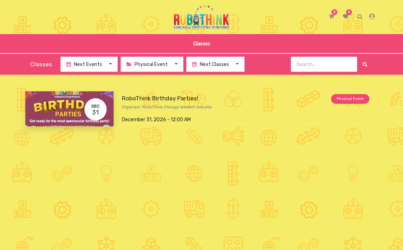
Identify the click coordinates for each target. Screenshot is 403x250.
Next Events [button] (84, 64)
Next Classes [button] (211, 64)
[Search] (365, 64)
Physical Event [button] (147, 64)
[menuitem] (201, 43)
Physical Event (350, 99)
